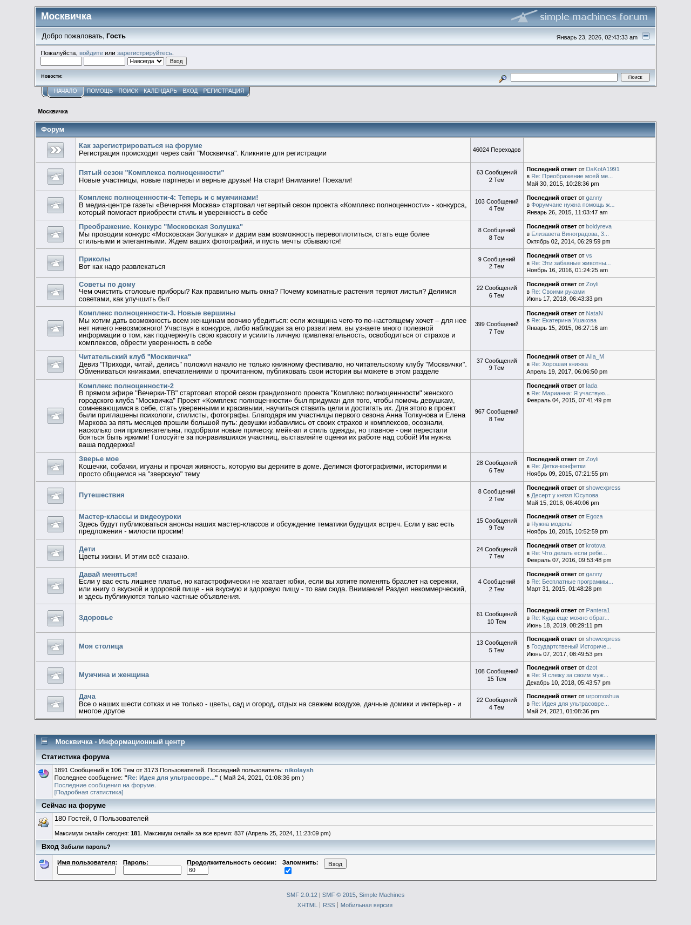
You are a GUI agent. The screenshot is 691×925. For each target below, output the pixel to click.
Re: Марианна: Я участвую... (570, 393)
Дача (87, 696)
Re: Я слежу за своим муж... (569, 675)
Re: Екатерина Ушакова (564, 320)
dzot (592, 667)
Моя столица (101, 646)
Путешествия (102, 495)
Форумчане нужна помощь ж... (573, 204)
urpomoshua (602, 696)
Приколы (94, 259)
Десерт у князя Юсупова (564, 495)
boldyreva (599, 226)
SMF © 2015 (339, 895)
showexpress (603, 487)
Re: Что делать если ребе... (569, 553)
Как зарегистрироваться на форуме (140, 145)
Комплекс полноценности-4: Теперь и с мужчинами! (168, 197)
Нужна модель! (552, 524)
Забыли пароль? (86, 846)
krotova (596, 545)
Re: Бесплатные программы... (572, 581)
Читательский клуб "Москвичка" (135, 357)
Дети (87, 549)
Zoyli (592, 284)
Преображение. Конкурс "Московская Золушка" (161, 226)
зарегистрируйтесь (144, 52)
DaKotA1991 (603, 169)
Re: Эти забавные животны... (571, 263)
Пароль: (152, 866)
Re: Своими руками (558, 291)
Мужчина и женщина (114, 675)
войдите (91, 52)
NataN (594, 313)
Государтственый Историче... (571, 646)
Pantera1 (598, 610)
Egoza (594, 516)
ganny (594, 197)
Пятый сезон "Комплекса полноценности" (151, 172)
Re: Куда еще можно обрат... (570, 618)
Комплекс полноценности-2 (126, 386)
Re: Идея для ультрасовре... (570, 703)
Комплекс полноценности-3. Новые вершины (157, 313)
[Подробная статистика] (88, 791)
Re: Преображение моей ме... (572, 176)
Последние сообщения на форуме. (104, 784)
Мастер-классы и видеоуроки (130, 516)
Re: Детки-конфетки (558, 466)
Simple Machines (381, 895)
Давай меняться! (108, 574)
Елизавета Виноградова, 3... (570, 234)
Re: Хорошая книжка (559, 364)
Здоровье (96, 617)
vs (589, 255)
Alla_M (595, 356)
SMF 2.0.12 (302, 895)
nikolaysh (299, 769)
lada (592, 385)
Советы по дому (107, 284)
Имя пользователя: (87, 866)
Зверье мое (99, 459)
